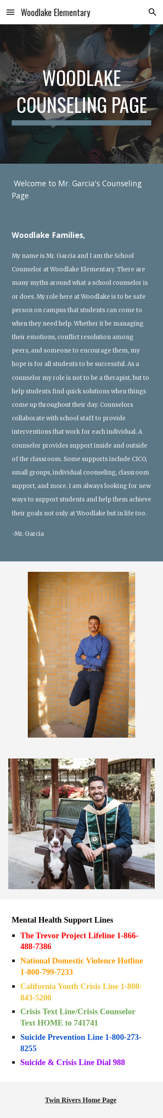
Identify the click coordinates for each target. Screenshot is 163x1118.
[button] (10, 12)
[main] (81, 94)
